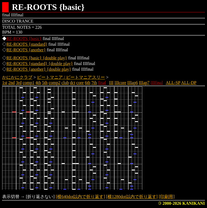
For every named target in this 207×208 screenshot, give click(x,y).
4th (38, 82)
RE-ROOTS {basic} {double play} (36, 58)
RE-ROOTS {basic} (24, 38)
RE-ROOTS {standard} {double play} (39, 63)
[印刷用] (167, 196)
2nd (11, 82)
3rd (19, 82)
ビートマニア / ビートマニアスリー (71, 77)
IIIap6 (132, 82)
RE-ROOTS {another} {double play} (38, 69)
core (80, 82)
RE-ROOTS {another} (26, 50)
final (102, 82)
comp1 (28, 82)
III (111, 82)
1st (4, 82)
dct (72, 82)
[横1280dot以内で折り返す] (132, 196)
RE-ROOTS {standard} (26, 44)
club (65, 82)
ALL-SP (173, 82)
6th (87, 82)
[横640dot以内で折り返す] (80, 196)
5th (44, 82)
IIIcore (120, 82)
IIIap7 (144, 82)
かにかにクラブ (17, 77)
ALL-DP (188, 82)
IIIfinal (157, 82)
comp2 (54, 82)
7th (94, 82)
